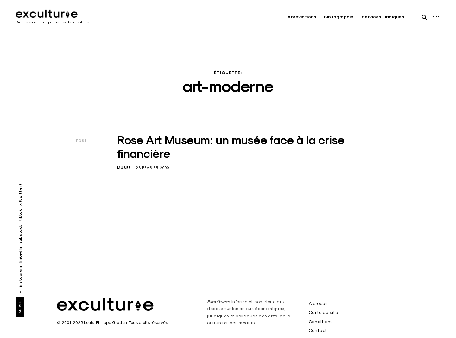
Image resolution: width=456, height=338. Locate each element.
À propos (318, 303)
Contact (318, 330)
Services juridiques (383, 17)
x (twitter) (20, 195)
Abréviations (302, 17)
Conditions (321, 321)
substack (20, 234)
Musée (124, 167)
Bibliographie (339, 17)
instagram (20, 276)
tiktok (20, 215)
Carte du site (323, 312)
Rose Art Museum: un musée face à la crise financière (230, 147)
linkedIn (20, 255)
